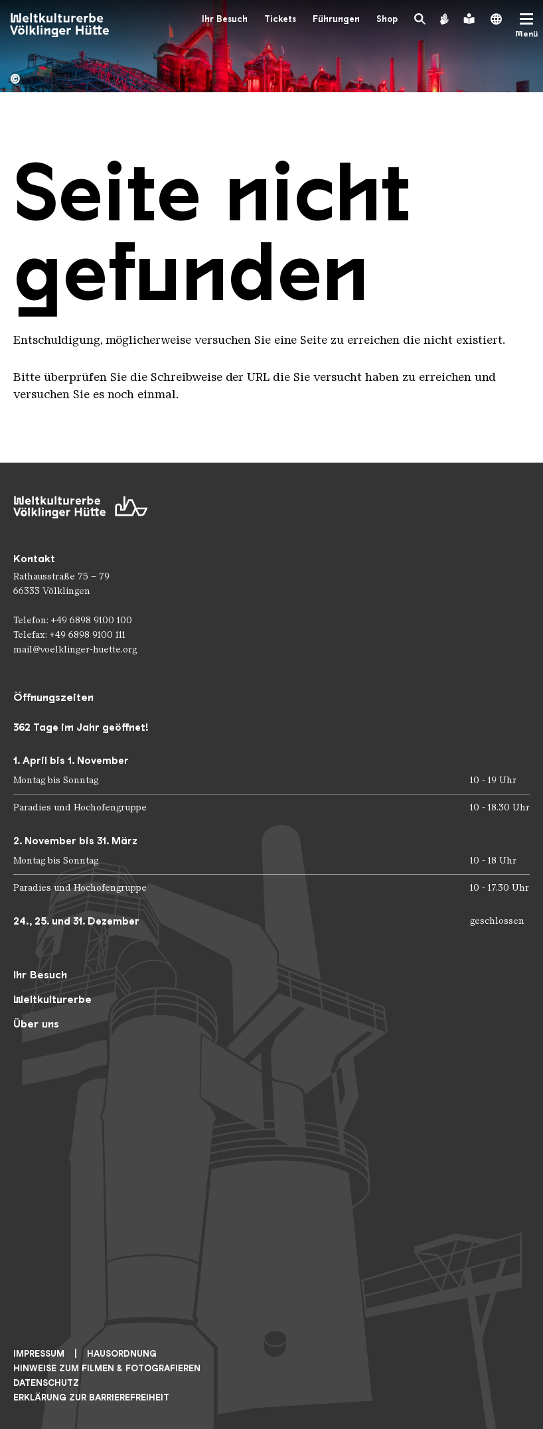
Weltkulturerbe (52, 999)
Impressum (38, 1354)
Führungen (336, 19)
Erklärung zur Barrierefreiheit (91, 1397)
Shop (387, 19)
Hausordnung (122, 1354)
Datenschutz (46, 1383)
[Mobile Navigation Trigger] (526, 25)
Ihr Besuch (225, 19)
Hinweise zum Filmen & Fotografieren (106, 1368)
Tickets (280, 19)
